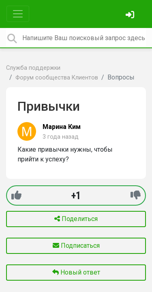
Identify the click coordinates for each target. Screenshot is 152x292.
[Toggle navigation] (17, 14)
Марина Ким (62, 127)
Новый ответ (76, 272)
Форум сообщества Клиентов (56, 77)
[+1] (16, 195)
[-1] (136, 195)
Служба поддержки (33, 67)
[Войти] (130, 15)
